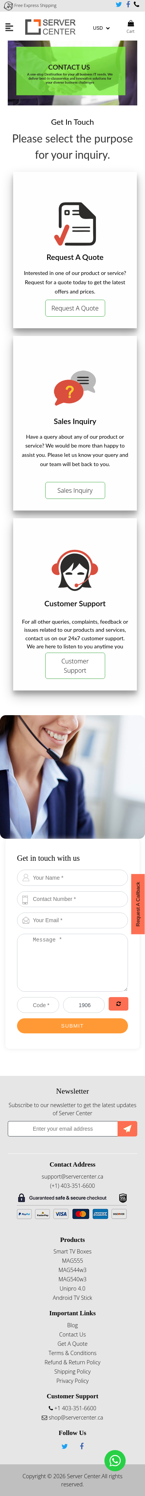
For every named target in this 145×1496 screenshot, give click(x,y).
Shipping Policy (73, 1371)
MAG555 (72, 1260)
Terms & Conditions (72, 1353)
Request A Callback (138, 904)
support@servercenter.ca (72, 1176)
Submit (72, 1026)
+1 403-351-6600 (136, 4)
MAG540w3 (72, 1279)
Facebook (128, 4)
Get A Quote (73, 1343)
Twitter (119, 4)
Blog (72, 1325)
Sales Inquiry (75, 490)
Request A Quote (75, 308)
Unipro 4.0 (72, 1288)
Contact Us (72, 1334)
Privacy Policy (72, 1380)
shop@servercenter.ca (72, 1417)
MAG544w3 (72, 1270)
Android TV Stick (72, 1297)
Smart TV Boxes (72, 1251)
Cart (130, 27)
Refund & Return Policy (72, 1362)
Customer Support (75, 666)
